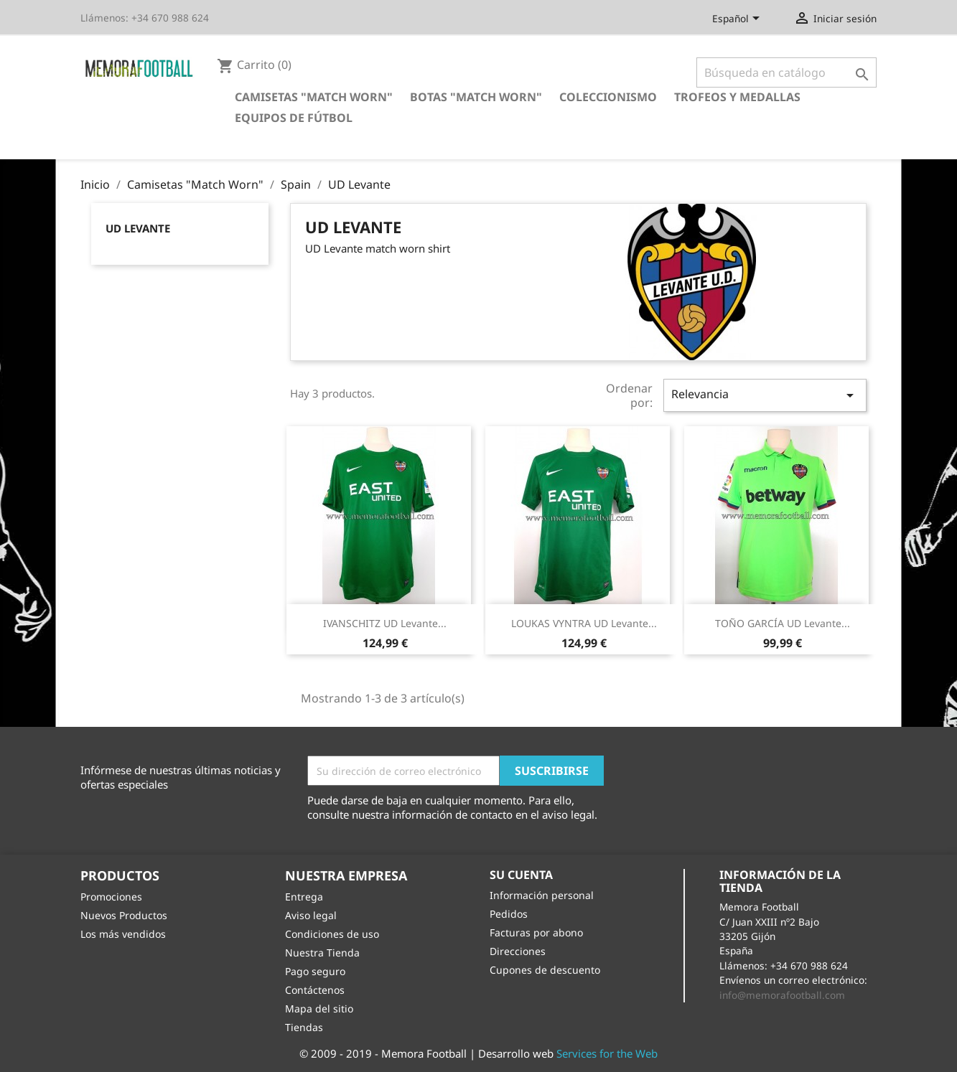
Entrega (304, 896)
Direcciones (518, 951)
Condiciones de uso (332, 934)
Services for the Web (607, 1053)
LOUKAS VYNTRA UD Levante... (584, 623)
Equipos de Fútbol (294, 118)
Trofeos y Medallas (737, 97)
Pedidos (509, 914)
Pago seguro (315, 971)
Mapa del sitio (319, 1008)
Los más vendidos (123, 934)
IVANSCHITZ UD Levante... (385, 623)
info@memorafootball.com (782, 995)
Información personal (542, 895)
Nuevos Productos (123, 915)
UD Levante (138, 228)
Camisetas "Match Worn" (314, 97)
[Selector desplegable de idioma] (738, 19)
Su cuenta (521, 875)
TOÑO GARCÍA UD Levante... (782, 623)
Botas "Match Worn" (476, 97)
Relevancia (764, 395)
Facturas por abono (536, 932)
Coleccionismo (608, 97)
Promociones (111, 896)
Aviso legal (311, 915)
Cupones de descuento (545, 970)
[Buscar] (786, 72)
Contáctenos (315, 990)
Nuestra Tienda (322, 952)
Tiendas (304, 1027)
